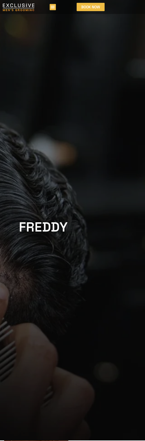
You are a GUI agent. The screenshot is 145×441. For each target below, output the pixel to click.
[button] (53, 7)
